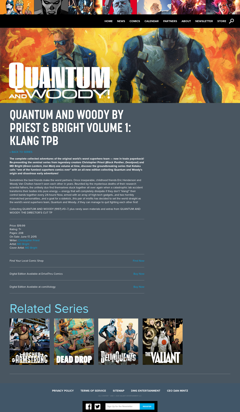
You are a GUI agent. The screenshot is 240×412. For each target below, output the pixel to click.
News (121, 21)
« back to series (107, 152)
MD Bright (109, 244)
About (186, 21)
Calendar (151, 21)
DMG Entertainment (145, 390)
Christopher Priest (115, 240)
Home (109, 21)
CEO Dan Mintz (177, 390)
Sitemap (118, 390)
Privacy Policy (63, 390)
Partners (170, 21)
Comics (134, 21)
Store (221, 21)
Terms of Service (93, 390)
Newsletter (204, 21)
